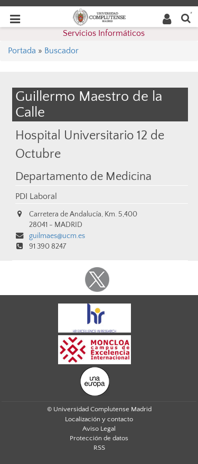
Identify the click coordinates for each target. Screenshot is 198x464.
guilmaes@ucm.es (57, 236)
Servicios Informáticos (104, 33)
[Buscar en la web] (186, 18)
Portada (22, 50)
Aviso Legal (99, 428)
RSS (99, 447)
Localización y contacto (99, 419)
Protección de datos (99, 438)
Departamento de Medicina (83, 177)
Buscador (61, 50)
